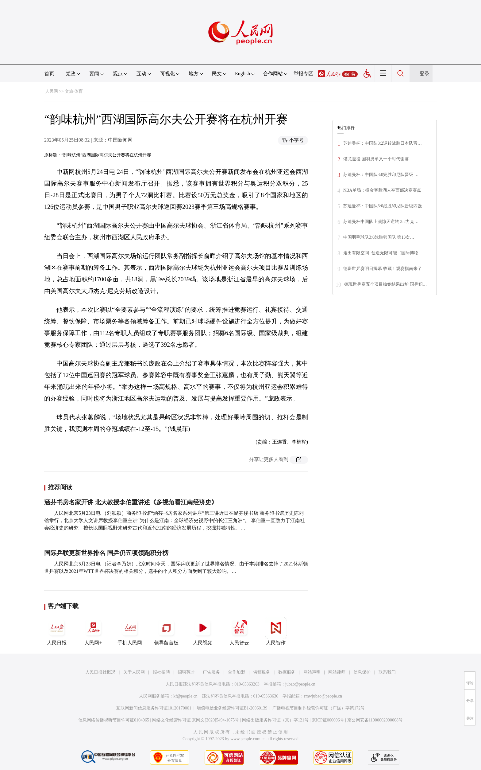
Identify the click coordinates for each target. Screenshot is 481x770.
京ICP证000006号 (328, 720)
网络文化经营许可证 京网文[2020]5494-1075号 (195, 720)
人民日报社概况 (100, 672)
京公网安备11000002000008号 (375, 720)
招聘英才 (186, 672)
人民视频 (203, 631)
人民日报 (56, 631)
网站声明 (312, 672)
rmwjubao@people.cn (323, 696)
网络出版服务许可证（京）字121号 (275, 720)
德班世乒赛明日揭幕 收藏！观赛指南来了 (382, 268)
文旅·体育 (74, 91)
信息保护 (362, 672)
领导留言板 (166, 631)
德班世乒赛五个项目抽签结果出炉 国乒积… (385, 284)
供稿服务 (261, 672)
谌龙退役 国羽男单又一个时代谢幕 (376, 159)
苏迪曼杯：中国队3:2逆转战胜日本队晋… (382, 143)
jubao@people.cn (300, 684)
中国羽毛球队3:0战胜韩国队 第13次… (378, 237)
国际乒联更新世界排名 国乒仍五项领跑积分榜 (106, 552)
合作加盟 (236, 672)
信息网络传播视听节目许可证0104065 (113, 720)
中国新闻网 (120, 140)
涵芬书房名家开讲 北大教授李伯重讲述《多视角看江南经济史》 (130, 502)
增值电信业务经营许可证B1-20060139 (232, 708)
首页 (49, 73)
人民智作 (276, 631)
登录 (424, 73)
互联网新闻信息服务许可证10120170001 (153, 708)
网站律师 (336, 672)
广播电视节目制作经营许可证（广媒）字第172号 (318, 708)
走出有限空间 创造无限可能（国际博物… (383, 253)
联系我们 (387, 672)
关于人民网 (134, 672)
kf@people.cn (185, 696)
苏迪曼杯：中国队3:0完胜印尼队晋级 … (380, 174)
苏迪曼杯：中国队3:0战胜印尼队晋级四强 (382, 206)
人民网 (51, 91)
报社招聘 (161, 672)
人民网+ (93, 631)
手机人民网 (129, 631)
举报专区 (303, 73)
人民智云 (239, 631)
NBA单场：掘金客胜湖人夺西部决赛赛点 (382, 190)
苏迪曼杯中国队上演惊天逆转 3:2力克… (380, 221)
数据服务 (286, 672)
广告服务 (211, 672)
